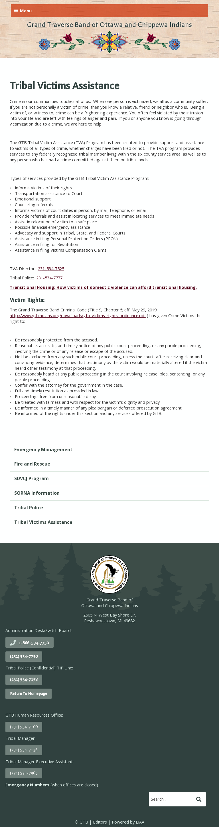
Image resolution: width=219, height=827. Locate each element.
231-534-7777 (49, 278)
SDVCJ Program (31, 478)
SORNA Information (37, 493)
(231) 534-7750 (24, 656)
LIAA (140, 822)
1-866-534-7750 (34, 643)
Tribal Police (28, 507)
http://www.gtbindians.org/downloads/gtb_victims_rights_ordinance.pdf (78, 315)
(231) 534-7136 (24, 750)
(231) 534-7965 (24, 773)
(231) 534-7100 (24, 726)
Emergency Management (43, 449)
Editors (100, 822)
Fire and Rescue (32, 464)
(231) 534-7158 (24, 679)
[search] (171, 799)
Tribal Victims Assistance (43, 522)
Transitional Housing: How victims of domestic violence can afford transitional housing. (103, 287)
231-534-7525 (51, 268)
